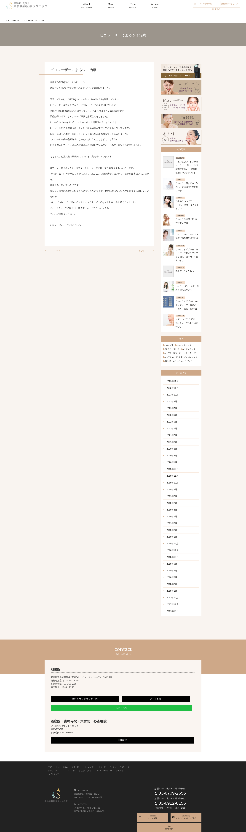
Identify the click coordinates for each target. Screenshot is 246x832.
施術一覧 (75, 753)
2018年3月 (171, 565)
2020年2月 (171, 450)
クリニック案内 (62, 753)
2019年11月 (172, 469)
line (169, 813)
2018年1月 (171, 578)
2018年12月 (172, 533)
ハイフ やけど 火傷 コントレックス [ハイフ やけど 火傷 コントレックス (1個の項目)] (180, 357)
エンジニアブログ (68, 756)
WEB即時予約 (206, 4)
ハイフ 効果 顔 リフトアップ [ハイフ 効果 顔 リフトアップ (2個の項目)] (179, 353)
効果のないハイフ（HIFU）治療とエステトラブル (187, 205)
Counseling (186, 803)
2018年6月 (171, 558)
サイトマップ (53, 760)
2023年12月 (172, 380)
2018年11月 (172, 539)
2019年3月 (171, 514)
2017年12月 (172, 584)
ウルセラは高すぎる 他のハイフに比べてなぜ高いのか (187, 187)
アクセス (113, 753)
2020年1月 (171, 457)
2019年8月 (171, 488)
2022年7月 (171, 405)
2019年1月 (171, 527)
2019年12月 (172, 463)
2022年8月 (171, 399)
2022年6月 (171, 412)
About (86, 6)
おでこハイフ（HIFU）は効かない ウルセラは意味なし (187, 323)
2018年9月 (171, 552)
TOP (50, 753)
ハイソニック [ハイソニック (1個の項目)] (187, 349)
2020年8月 (171, 444)
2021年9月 (171, 418)
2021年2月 (171, 437)
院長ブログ (52, 756)
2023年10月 (172, 393)
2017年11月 (172, 590)
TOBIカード (124, 753)
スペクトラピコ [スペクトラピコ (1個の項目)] (171, 349)
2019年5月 (171, 507)
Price (133, 6)
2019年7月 (171, 495)
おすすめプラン (89, 753)
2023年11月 (172, 386)
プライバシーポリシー (103, 756)
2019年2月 (171, 520)
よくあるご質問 (85, 756)
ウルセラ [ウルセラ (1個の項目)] (169, 345)
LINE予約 (216, 9)
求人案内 (119, 756)
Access (155, 6)
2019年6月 (171, 501)
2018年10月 (172, 546)
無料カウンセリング (229, 4)
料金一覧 (102, 753)
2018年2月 (171, 571)
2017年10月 (172, 597)
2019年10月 (172, 476)
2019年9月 (171, 482)
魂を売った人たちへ (185, 271)
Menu (111, 6)
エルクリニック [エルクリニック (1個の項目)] (183, 345)
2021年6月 (171, 425)
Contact (152, 803)
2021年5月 (171, 431)
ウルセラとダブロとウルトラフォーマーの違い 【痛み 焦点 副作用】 (187, 305)
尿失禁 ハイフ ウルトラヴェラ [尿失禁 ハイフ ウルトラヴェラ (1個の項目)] (178, 361)
